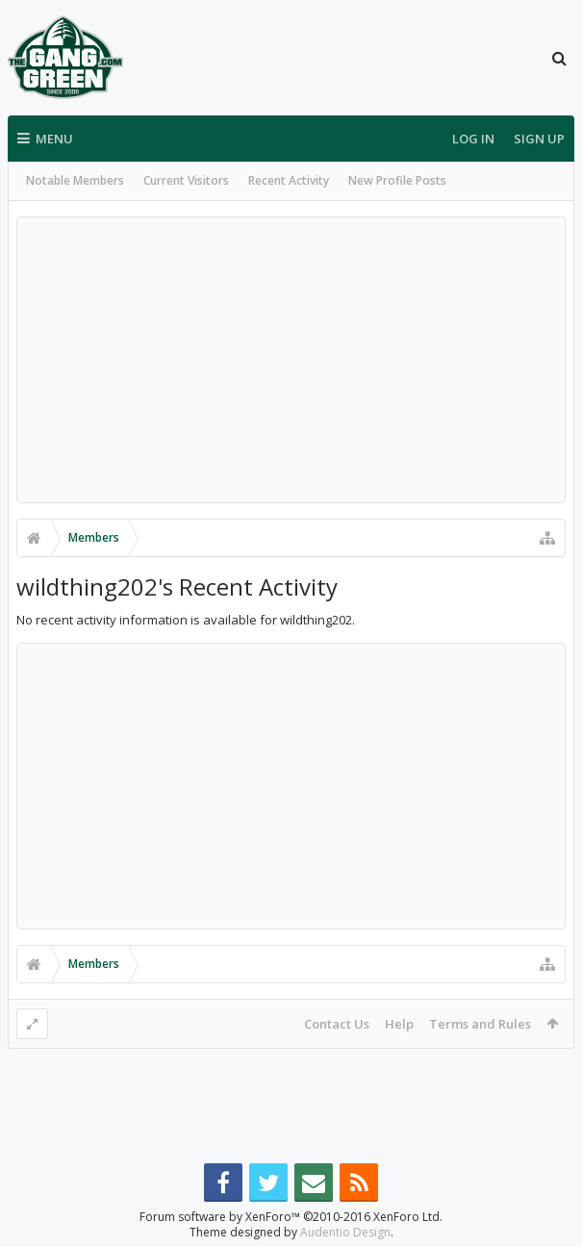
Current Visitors (186, 180)
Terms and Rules (480, 1023)
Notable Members (75, 180)
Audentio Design (345, 1217)
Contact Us (336, 1023)
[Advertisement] (291, 360)
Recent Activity (288, 180)
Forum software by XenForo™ (291, 1201)
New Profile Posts (397, 180)
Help (399, 1023)
